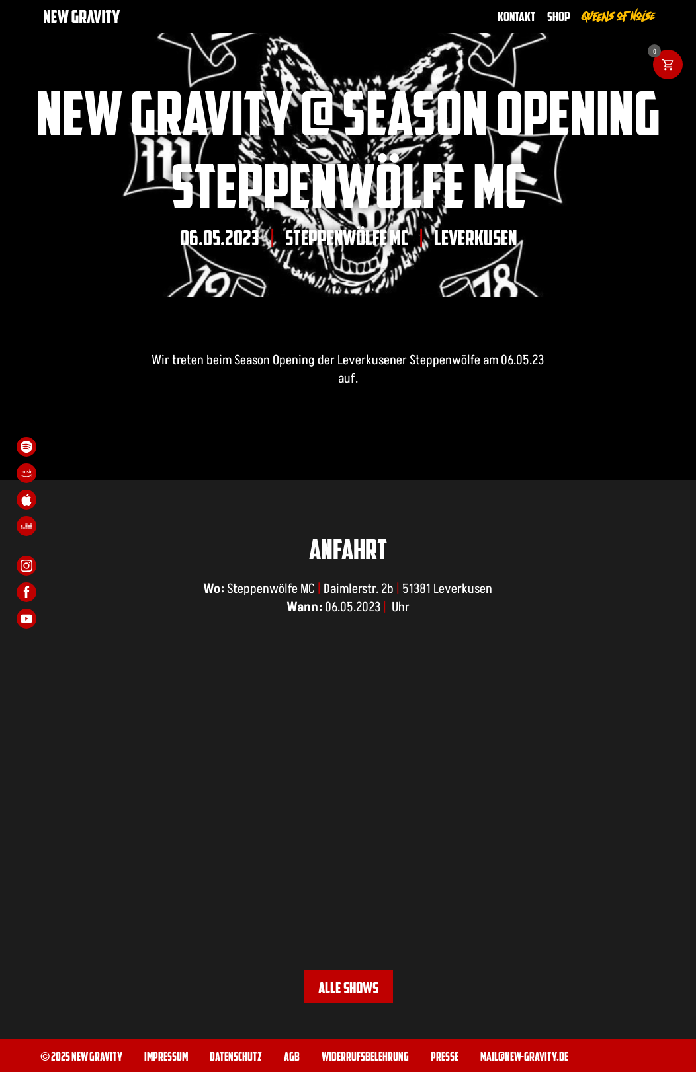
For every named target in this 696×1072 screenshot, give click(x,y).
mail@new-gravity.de (524, 1055)
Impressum (166, 1055)
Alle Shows (348, 987)
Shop (558, 16)
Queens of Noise (618, 16)
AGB (292, 1055)
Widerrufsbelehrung (365, 1055)
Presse (444, 1055)
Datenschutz (236, 1055)
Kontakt (516, 16)
